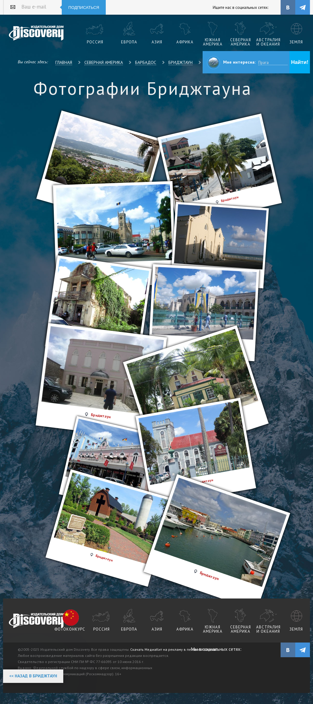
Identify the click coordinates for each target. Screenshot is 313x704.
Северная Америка (103, 62)
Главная (63, 62)
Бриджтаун (180, 62)
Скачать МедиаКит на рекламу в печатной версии (173, 649)
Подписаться (83, 7)
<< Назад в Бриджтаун (33, 676)
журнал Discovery (36, 621)
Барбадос (145, 62)
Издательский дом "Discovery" (36, 33)
